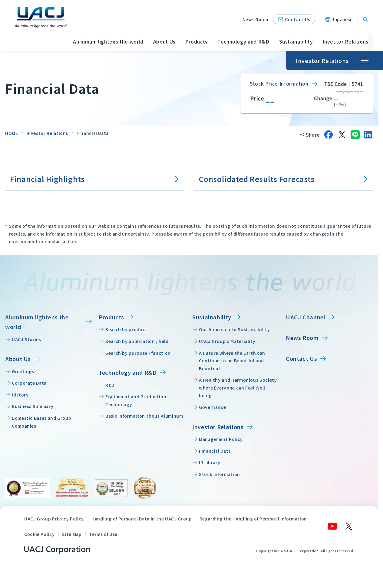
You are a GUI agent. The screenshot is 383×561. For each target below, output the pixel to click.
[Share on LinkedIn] (368, 134)
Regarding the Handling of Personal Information (253, 519)
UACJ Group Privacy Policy (54, 519)
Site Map (71, 534)
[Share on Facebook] (328, 134)
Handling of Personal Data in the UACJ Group (141, 519)
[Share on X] (342, 134)
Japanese (342, 19)
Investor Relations (47, 133)
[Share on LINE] (355, 134)
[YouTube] (333, 526)
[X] (349, 526)
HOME (11, 133)
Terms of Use (103, 534)
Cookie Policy (39, 534)
